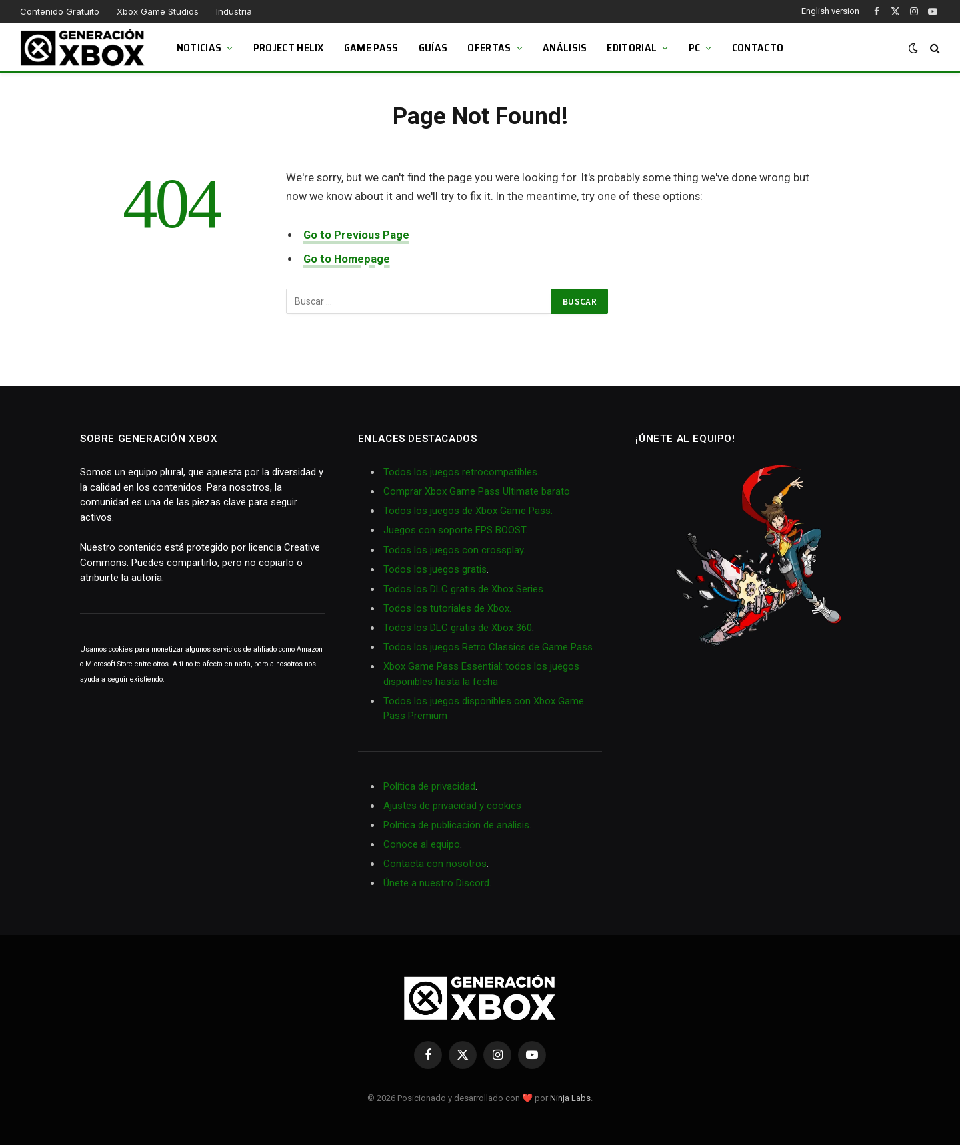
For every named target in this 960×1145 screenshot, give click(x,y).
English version (830, 11)
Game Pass (371, 47)
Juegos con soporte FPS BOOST (454, 530)
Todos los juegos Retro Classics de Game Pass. (489, 647)
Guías (433, 47)
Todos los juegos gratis (435, 569)
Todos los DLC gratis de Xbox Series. (464, 589)
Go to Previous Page (356, 235)
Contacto (758, 47)
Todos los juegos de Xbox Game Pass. (468, 511)
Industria (234, 11)
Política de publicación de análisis (456, 825)
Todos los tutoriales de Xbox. (447, 608)
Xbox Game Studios (158, 11)
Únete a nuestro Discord (436, 883)
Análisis (565, 47)
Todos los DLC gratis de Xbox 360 (457, 628)
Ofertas (489, 47)
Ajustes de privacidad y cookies (452, 806)
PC (695, 47)
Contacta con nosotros (435, 864)
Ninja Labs (570, 1098)
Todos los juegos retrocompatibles (460, 472)
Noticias (199, 47)
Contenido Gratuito (59, 11)
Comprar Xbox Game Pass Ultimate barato (476, 491)
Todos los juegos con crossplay (453, 550)
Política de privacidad (429, 786)
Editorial (632, 47)
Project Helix (288, 47)
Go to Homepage (346, 259)
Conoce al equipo (421, 844)
